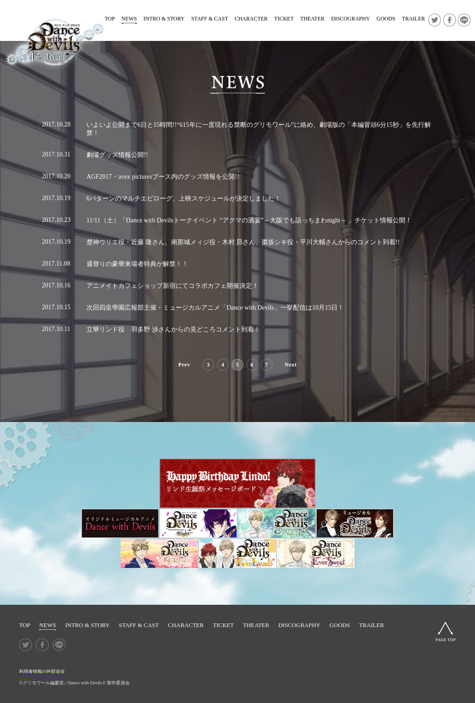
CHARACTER (251, 18)
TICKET (284, 18)
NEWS (129, 18)
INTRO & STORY (163, 18)
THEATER (312, 18)
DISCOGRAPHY (350, 18)
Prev (184, 365)
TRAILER (413, 18)
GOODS (386, 18)
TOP (110, 18)
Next (291, 365)
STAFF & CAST (209, 18)
